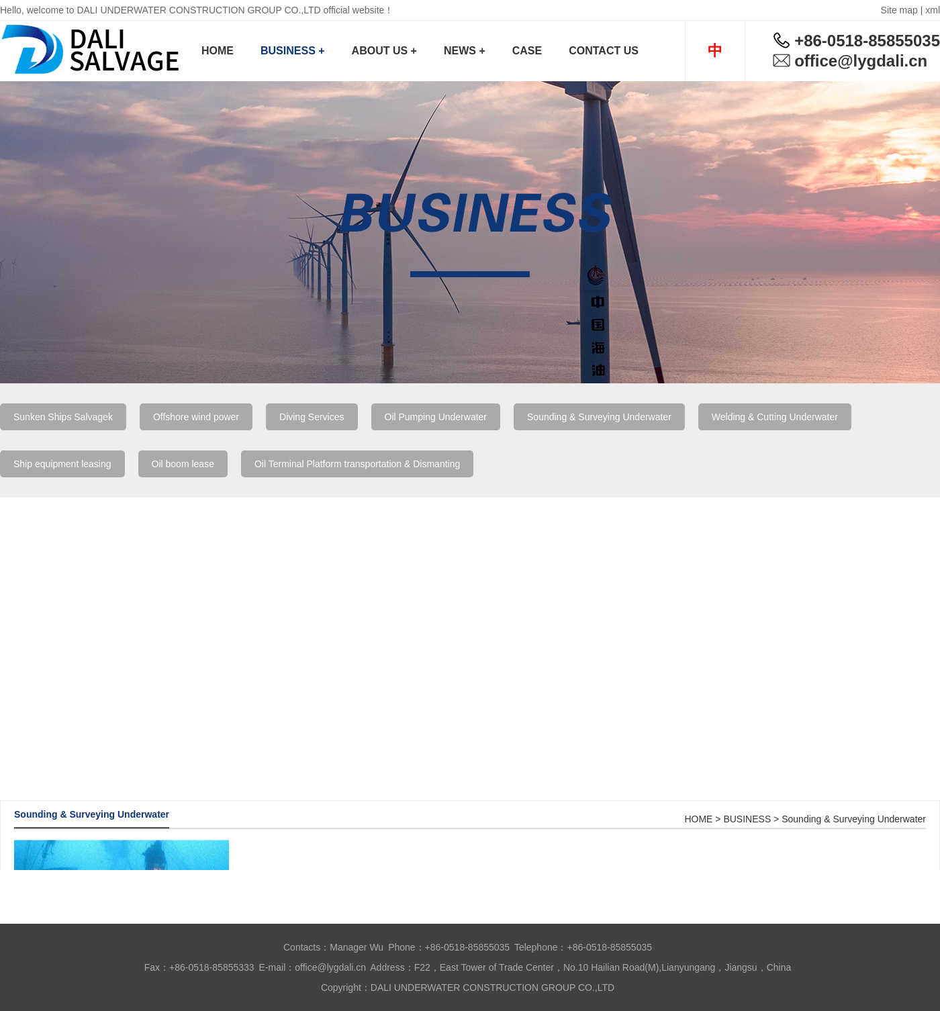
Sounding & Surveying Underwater (599, 417)
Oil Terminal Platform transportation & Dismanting (357, 464)
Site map (899, 10)
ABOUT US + (384, 50)
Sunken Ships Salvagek (63, 417)
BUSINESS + (293, 50)
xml (932, 10)
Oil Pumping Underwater (436, 417)
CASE (527, 50)
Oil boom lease (183, 464)
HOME (217, 50)
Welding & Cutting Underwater (775, 417)
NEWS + (464, 50)
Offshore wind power (196, 417)
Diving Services (311, 417)
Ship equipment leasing (62, 464)
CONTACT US (604, 50)
